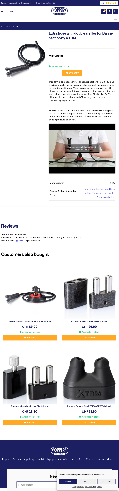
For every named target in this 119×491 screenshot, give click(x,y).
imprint (99, 487)
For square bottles (106, 197)
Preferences (106, 481)
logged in (19, 240)
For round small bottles (103, 193)
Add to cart (72, 73)
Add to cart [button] (29, 338)
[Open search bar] (115, 11)
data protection (78, 487)
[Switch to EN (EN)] (7, 11)
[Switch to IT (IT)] (15, 11)
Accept (68, 481)
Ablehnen (87, 481)
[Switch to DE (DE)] (2, 11)
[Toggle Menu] (115, 19)
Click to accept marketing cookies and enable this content (82, 148)
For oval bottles (91, 189)
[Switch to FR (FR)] (11, 11)
